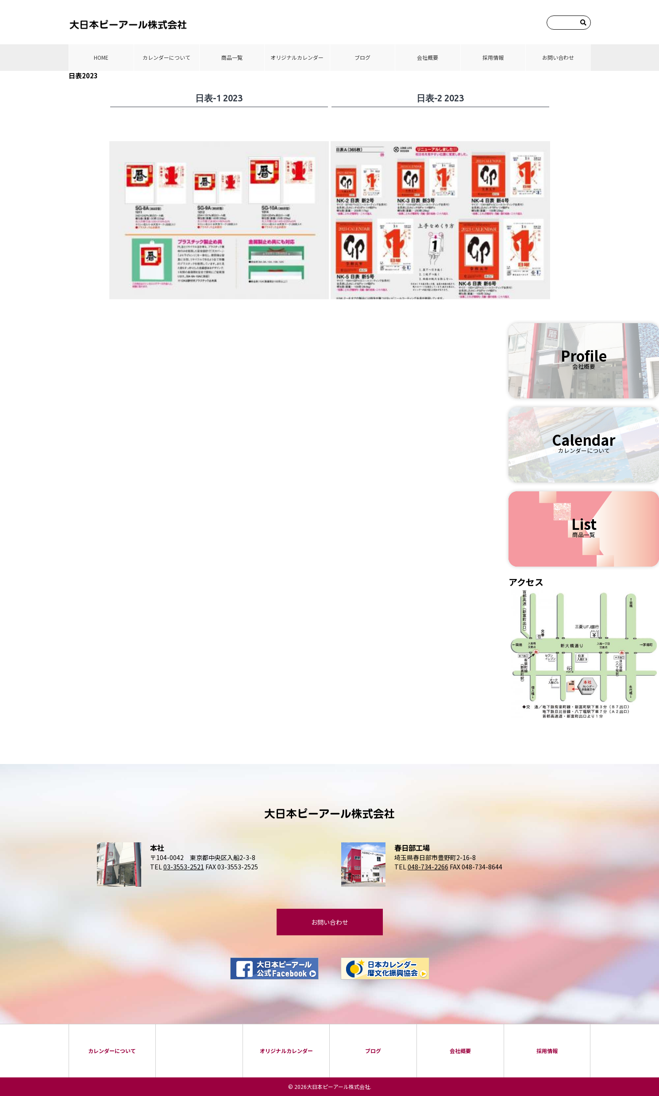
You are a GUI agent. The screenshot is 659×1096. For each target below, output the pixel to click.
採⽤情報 (493, 57)
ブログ (362, 57)
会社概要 (427, 57)
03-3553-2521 (183, 866)
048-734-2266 (428, 866)
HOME (101, 57)
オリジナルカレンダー (297, 57)
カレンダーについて (166, 57)
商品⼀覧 (232, 57)
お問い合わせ (558, 57)
